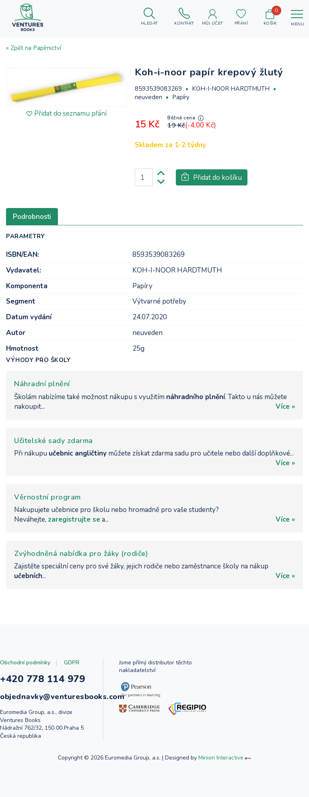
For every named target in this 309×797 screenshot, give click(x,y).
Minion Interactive (220, 758)
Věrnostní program (47, 497)
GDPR (71, 662)
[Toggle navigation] (297, 17)
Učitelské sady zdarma (53, 440)
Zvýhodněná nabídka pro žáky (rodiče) (81, 553)
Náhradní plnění (42, 384)
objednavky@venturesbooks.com (62, 696)
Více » (285, 406)
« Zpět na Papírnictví (33, 48)
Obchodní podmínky (25, 662)
